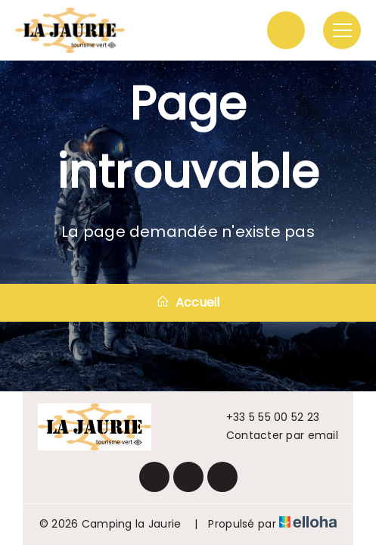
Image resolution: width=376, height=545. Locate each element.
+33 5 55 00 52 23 (264, 417)
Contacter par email (273, 435)
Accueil (187, 302)
